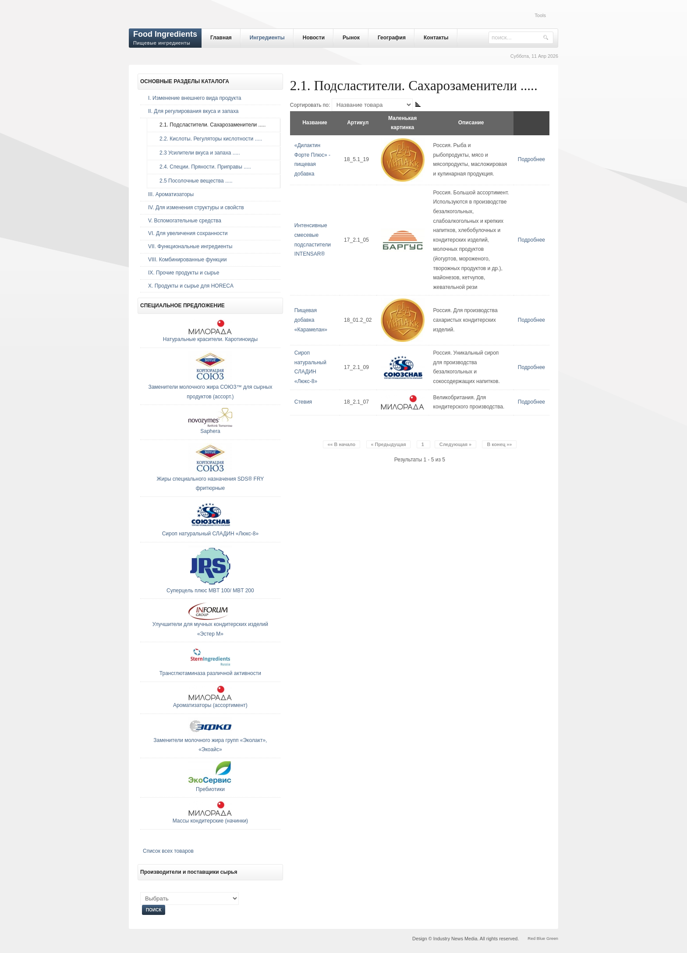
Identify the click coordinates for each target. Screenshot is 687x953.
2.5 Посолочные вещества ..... (194, 181)
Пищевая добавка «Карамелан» (310, 319)
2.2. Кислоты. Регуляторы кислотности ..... (208, 139)
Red (531, 938)
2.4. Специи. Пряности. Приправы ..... (203, 167)
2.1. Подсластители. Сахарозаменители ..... (210, 125)
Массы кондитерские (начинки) (210, 821)
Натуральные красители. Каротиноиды (210, 339)
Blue (541, 938)
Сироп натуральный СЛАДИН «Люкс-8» (210, 534)
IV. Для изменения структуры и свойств (196, 207)
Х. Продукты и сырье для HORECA (191, 286)
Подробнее (531, 159)
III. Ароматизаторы (171, 194)
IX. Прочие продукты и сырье (183, 273)
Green (552, 938)
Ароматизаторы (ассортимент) (210, 705)
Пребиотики (210, 789)
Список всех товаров (168, 851)
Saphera (210, 431)
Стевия (303, 402)
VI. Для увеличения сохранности (187, 233)
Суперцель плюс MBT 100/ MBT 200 (210, 590)
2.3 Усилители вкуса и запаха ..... (197, 153)
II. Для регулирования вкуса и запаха (193, 111)
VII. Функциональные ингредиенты (190, 246)
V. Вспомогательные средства (184, 221)
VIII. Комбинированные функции (187, 260)
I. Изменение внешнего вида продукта (194, 98)
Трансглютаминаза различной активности (210, 673)
